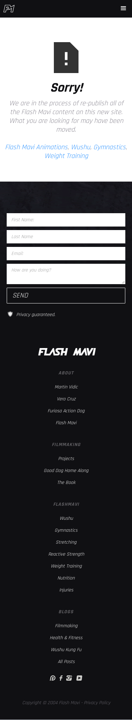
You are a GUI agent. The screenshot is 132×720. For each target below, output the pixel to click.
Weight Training (66, 156)
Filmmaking (66, 626)
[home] (9, 8)
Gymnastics (109, 147)
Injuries (66, 590)
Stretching (66, 542)
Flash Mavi (66, 423)
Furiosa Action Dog (66, 411)
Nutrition (66, 578)
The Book (66, 482)
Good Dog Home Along (66, 470)
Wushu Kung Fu (66, 650)
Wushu (80, 147)
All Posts (66, 662)
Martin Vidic (66, 387)
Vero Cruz (66, 399)
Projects (66, 459)
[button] (123, 8)
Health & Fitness (66, 638)
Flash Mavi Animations (36, 147)
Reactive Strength (66, 554)
